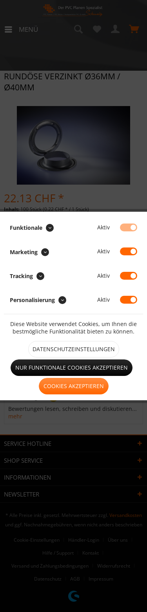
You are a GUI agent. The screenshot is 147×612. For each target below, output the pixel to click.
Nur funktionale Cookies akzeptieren (71, 367)
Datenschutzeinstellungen (74, 349)
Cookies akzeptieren (74, 386)
